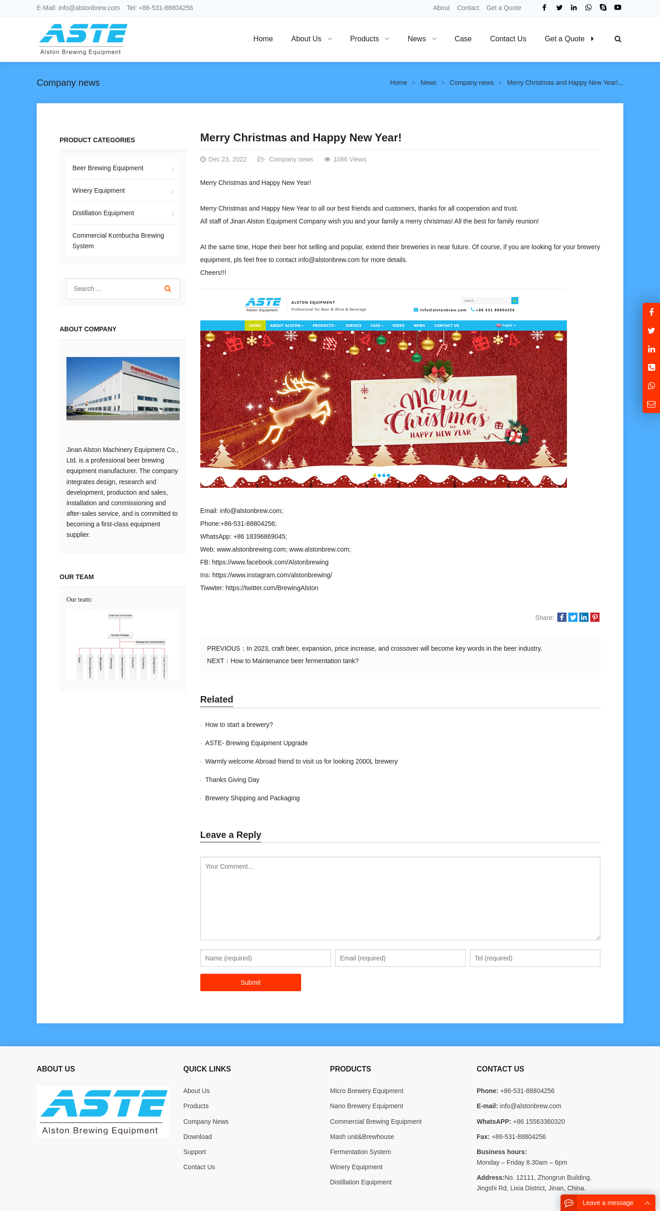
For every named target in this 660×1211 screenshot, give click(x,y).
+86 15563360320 (538, 1084)
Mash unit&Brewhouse (362, 1100)
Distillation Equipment (103, 213)
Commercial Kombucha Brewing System (118, 241)
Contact (468, 7)
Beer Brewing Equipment (107, 168)
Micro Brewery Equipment (366, 1054)
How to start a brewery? (239, 724)
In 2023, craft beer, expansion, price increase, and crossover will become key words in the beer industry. (394, 648)
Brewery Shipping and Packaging (252, 761)
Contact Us (199, 1130)
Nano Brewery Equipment (366, 1069)
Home (263, 39)
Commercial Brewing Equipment (376, 1084)
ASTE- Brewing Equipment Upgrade (456, 724)
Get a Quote (503, 7)
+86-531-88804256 (166, 7)
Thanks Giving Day (432, 743)
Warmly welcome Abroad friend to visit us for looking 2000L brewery (301, 743)
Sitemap (555, 1198)
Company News (206, 1084)
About (441, 7)
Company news (68, 83)
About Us (196, 1054)
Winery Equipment (98, 190)
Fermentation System (360, 1115)
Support (194, 1115)
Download (197, 1100)
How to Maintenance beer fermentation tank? (294, 660)
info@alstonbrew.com (89, 7)
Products (196, 1069)
